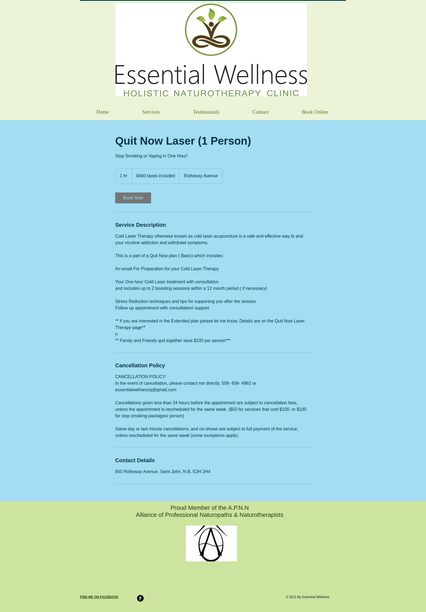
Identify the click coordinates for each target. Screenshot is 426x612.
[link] (133, 197)
